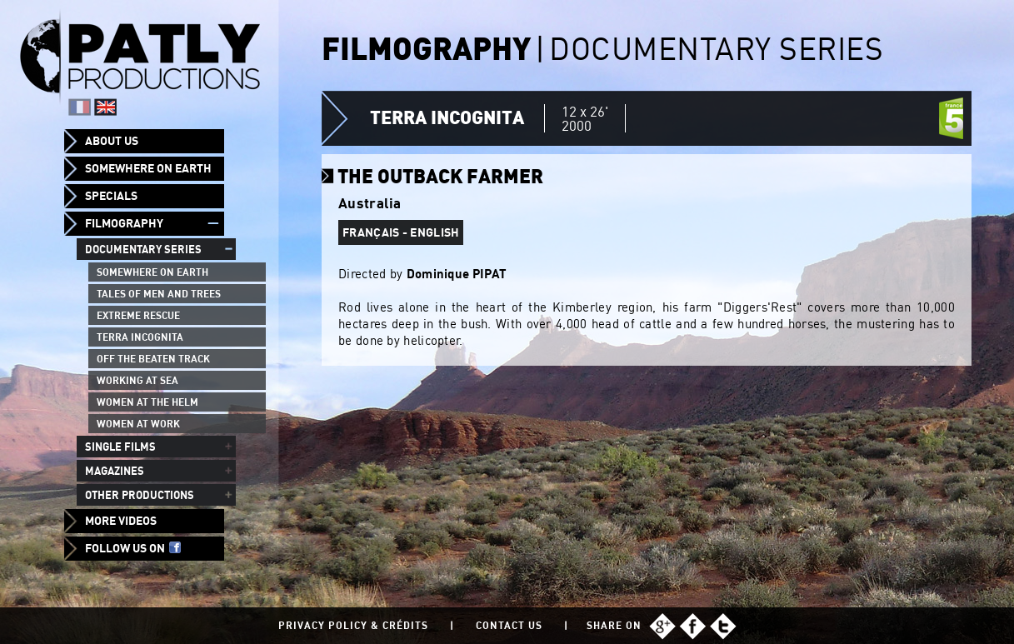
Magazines (114, 470)
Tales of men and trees (159, 293)
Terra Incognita (140, 337)
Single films (120, 446)
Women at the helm (147, 402)
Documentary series (143, 249)
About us (111, 140)
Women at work (138, 423)
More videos (121, 520)
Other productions (139, 495)
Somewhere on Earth (148, 168)
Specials (111, 195)
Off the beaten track (153, 358)
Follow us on (133, 548)
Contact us (509, 625)
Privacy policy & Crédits (353, 625)
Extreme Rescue (138, 315)
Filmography (124, 223)
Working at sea (137, 380)
